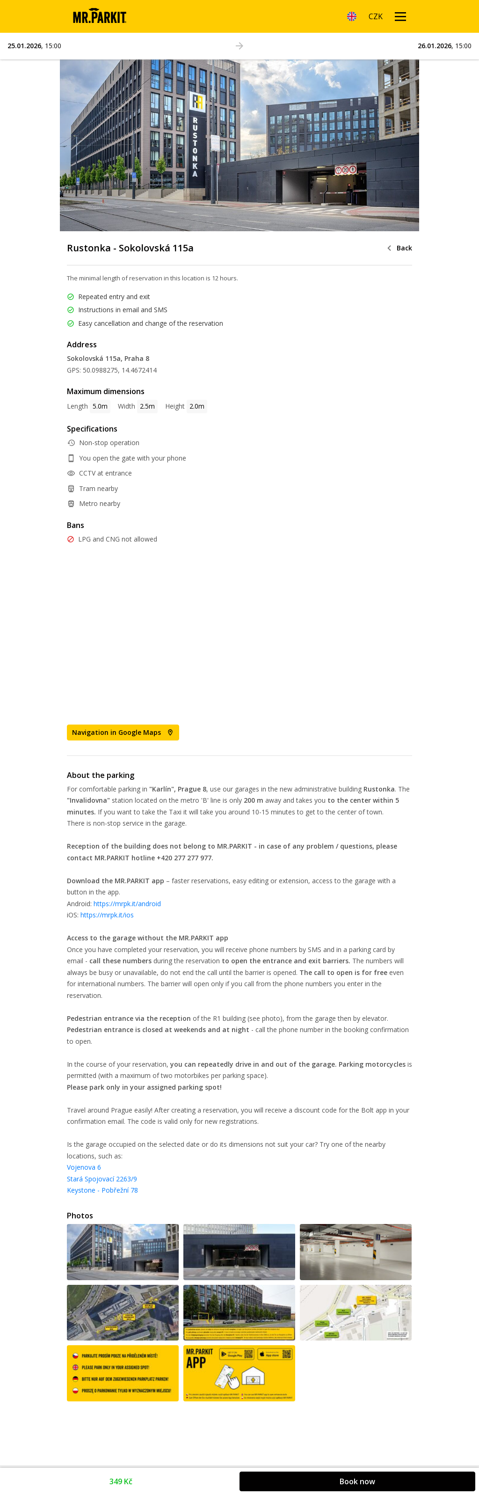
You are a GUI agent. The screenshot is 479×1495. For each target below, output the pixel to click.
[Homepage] (99, 16)
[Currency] (376, 16)
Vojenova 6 (84, 1167)
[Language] (352, 16)
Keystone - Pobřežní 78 (102, 1190)
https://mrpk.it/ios (107, 914)
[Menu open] (400, 16)
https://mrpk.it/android (127, 903)
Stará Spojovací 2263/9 (102, 1178)
